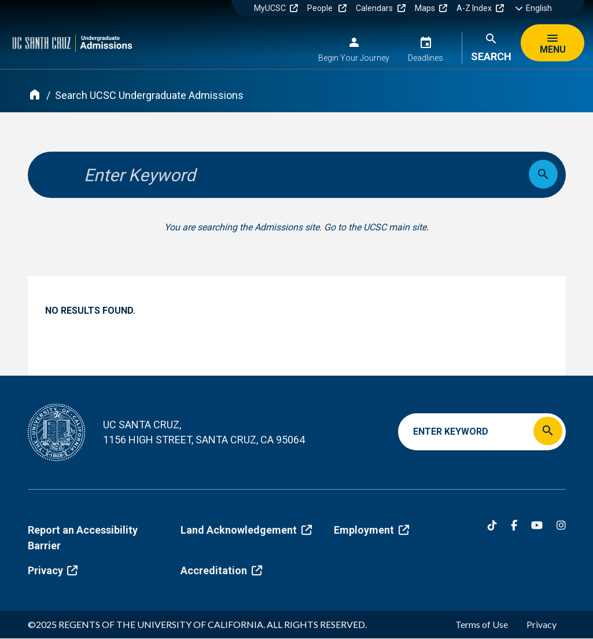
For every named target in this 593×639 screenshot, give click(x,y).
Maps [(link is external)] (431, 8)
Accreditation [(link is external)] (221, 570)
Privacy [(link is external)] (53, 570)
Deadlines (425, 58)
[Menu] (552, 42)
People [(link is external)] (327, 8)
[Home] (35, 94)
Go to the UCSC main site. (376, 227)
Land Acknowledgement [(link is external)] (246, 530)
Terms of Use (481, 624)
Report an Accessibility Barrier (83, 538)
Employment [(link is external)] (371, 530)
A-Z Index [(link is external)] (480, 8)
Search (491, 56)
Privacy (541, 624)
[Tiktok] (492, 525)
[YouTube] (537, 525)
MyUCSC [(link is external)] (276, 8)
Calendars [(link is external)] (380, 8)
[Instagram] (561, 525)
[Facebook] (514, 525)
